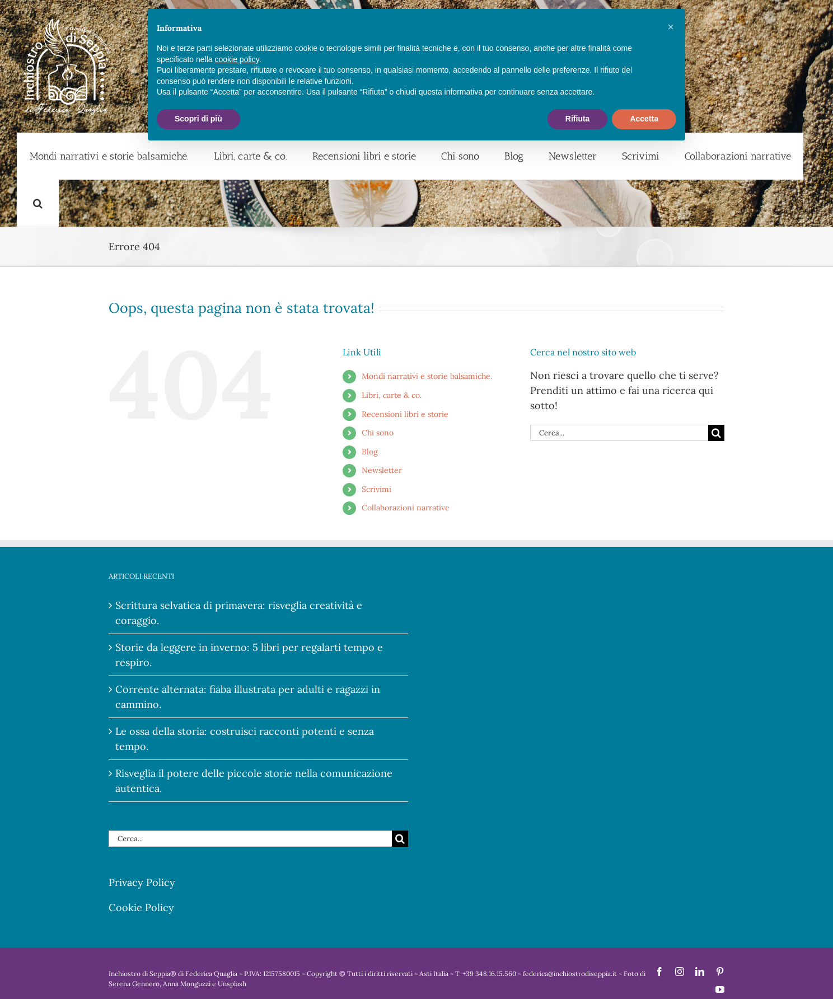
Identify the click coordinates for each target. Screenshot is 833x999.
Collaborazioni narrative (406, 508)
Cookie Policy (141, 907)
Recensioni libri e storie (405, 414)
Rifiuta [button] (577, 118)
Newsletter (382, 470)
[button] (38, 203)
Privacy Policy (142, 882)
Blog (370, 452)
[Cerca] (716, 433)
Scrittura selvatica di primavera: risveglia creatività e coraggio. (238, 613)
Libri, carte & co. (392, 395)
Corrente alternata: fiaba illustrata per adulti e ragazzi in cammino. (247, 697)
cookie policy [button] (237, 59)
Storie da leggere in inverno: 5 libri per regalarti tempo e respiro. (249, 655)
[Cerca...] (619, 433)
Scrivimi (376, 489)
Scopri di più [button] (198, 118)
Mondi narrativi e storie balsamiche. (427, 376)
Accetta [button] (644, 118)
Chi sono (378, 433)
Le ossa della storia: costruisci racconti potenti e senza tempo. (244, 739)
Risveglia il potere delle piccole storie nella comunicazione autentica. (253, 781)
